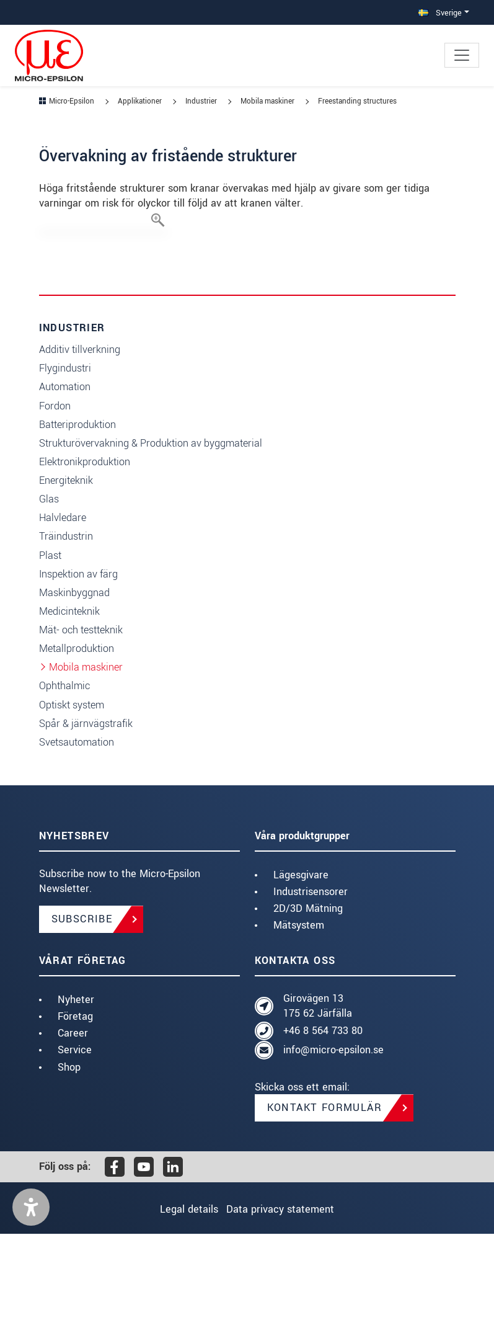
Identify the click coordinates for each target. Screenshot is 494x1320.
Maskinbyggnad (74, 679)
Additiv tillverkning (79, 436)
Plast (50, 642)
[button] (31, 1293)
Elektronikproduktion (84, 548)
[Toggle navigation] (461, 55)
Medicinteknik (69, 697)
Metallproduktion (76, 735)
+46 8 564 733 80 (323, 1117)
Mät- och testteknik (81, 716)
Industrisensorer (310, 977)
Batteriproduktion (77, 511)
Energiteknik (66, 567)
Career (73, 1119)
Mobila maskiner (86, 753)
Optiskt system (71, 791)
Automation (64, 473)
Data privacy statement (288, 1295)
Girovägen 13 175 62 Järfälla (317, 1092)
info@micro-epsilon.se (333, 1136)
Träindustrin (66, 622)
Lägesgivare (301, 961)
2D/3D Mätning (308, 994)
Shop (69, 1153)
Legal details (181, 1295)
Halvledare (62, 604)
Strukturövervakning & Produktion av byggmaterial (150, 529)
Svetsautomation (76, 828)
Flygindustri (65, 454)
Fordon (55, 492)
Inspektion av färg (78, 660)
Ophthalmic (64, 772)
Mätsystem (298, 1011)
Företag (75, 1102)
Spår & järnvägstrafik (86, 810)
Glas (49, 585)
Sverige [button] (440, 13)
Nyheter (76, 1085)
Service (75, 1136)
